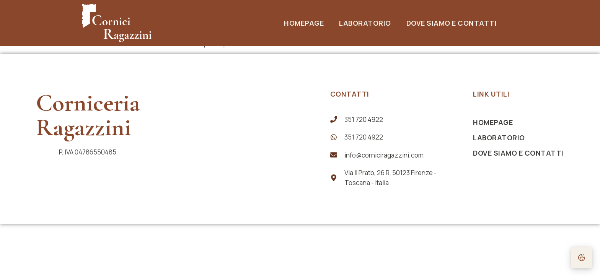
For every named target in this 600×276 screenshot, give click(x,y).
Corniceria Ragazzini (88, 115)
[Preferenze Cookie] (581, 257)
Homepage (304, 23)
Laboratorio (365, 23)
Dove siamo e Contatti (451, 23)
